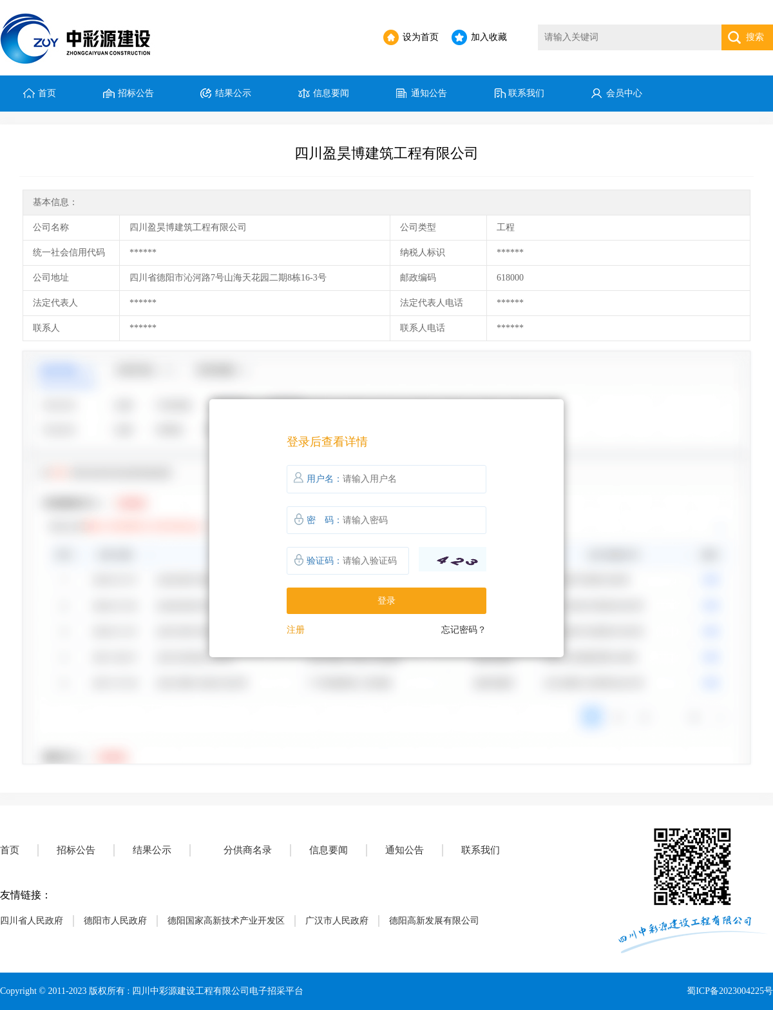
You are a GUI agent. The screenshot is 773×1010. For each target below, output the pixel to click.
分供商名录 (248, 850)
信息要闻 (331, 93)
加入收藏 (489, 37)
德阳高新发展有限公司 (434, 921)
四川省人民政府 (31, 921)
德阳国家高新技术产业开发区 (226, 921)
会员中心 (624, 93)
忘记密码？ (463, 630)
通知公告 (429, 93)
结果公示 (233, 93)
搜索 (755, 37)
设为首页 (421, 37)
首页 (47, 93)
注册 (296, 630)
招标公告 (136, 93)
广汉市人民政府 (336, 921)
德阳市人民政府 (115, 921)
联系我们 (526, 93)
